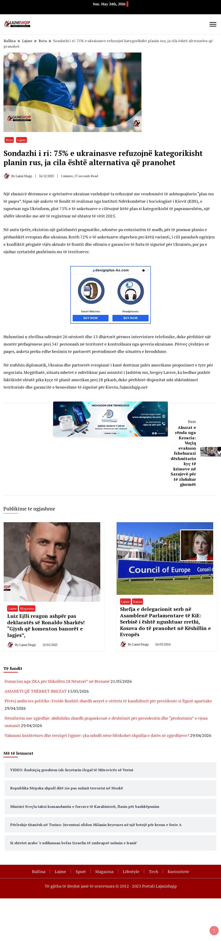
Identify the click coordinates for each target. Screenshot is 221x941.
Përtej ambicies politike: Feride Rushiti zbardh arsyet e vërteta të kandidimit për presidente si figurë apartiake (108, 701)
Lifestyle (131, 871)
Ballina (38, 871)
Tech (153, 871)
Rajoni (137, 601)
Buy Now (90, 318)
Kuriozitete (178, 871)
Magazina (27, 608)
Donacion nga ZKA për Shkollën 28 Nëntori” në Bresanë (57, 681)
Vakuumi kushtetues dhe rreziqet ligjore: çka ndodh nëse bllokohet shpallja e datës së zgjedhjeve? (97, 735)
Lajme (21, 140)
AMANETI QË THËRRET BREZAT (36, 691)
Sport (81, 871)
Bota (9, 140)
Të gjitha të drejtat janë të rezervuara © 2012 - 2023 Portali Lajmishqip (111, 886)
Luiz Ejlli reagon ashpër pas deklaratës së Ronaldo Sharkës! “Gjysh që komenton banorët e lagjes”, (46, 625)
